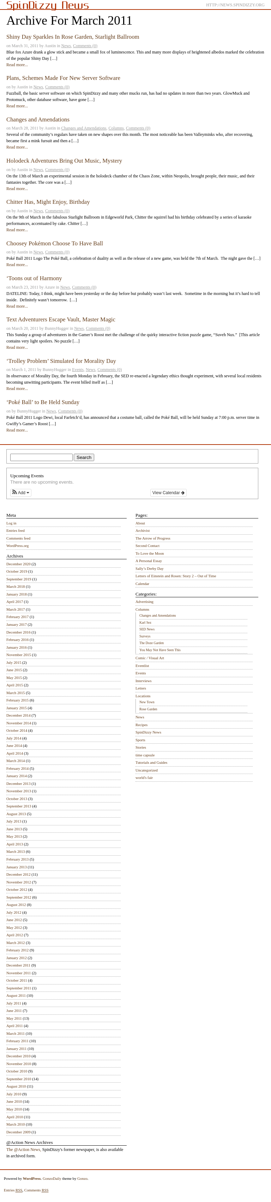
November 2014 (18, 723)
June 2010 (14, 1101)
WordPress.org (17, 545)
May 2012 (14, 927)
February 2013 (17, 859)
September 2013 (18, 806)
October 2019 (16, 571)
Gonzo (82, 1178)
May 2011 (14, 1018)
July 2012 (13, 912)
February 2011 (17, 1041)
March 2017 (15, 609)
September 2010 (18, 1079)
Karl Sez (145, 622)
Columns (116, 128)
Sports (140, 740)
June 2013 (14, 829)
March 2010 (15, 1124)
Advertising (144, 601)
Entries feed (15, 530)
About (140, 523)
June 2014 (14, 745)
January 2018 (16, 594)
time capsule (145, 755)
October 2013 (16, 799)
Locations (143, 696)
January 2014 (16, 776)
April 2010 (14, 1117)
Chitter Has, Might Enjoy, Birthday (48, 202)
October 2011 (16, 980)
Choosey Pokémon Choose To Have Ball (54, 243)
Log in (11, 523)
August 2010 (16, 1086)
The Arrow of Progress (153, 538)
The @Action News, (23, 1149)
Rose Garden (148, 709)
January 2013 (16, 867)
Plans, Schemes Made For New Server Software (63, 78)
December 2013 (18, 783)
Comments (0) (85, 45)
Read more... (17, 64)
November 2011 (18, 973)
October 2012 (16, 889)
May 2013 (14, 836)
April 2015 (14, 685)
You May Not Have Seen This (160, 650)
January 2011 (16, 1048)
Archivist (143, 530)
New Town (147, 702)
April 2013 (14, 844)
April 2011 (14, 1026)
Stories (141, 747)
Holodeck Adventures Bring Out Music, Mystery (64, 160)
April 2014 (14, 753)
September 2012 (18, 897)
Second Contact (147, 545)
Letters (141, 688)
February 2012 (17, 950)
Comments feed (18, 538)
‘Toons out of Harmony (34, 278)
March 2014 (15, 761)
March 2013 (15, 851)
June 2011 (14, 1010)
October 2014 (16, 730)
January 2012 (16, 958)
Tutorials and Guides (151, 762)
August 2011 (16, 995)
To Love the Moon (150, 553)
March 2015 (15, 693)
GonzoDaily (52, 1178)
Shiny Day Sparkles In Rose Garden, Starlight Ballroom (72, 36)
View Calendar (168, 492)
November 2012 (18, 882)
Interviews (144, 681)
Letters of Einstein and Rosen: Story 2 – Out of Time (176, 576)
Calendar (142, 583)
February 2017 (17, 617)
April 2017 (14, 601)
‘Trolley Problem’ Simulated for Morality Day (61, 361)
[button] (21, 492)
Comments (36, 1190)
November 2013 (18, 791)
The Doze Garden (151, 643)
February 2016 (17, 639)
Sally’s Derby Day (150, 568)
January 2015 (16, 708)
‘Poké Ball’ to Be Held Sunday (42, 402)
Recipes (141, 725)
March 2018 (15, 586)
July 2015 (13, 662)
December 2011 (18, 965)
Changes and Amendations (38, 119)
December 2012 (18, 874)
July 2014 (13, 738)
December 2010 (18, 1056)
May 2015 (14, 677)
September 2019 (18, 579)
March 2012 (15, 942)
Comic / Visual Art (150, 658)
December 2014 (18, 715)
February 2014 (17, 768)
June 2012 (14, 920)
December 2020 (18, 564)
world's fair (144, 777)
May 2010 (14, 1109)
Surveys (144, 636)
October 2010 (16, 1071)
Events (78, 369)
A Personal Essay (149, 561)
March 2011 (15, 1033)
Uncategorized (147, 770)
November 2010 (18, 1064)
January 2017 (16, 624)
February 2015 (17, 700)
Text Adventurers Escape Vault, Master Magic (60, 319)
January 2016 (16, 647)
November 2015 (18, 655)
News (66, 45)
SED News (147, 629)
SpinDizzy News (148, 732)
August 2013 (16, 814)
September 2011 (18, 988)
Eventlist (142, 665)
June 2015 (14, 670)
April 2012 (14, 935)
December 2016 (18, 632)
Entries (13, 1190)
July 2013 (13, 821)
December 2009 (18, 1132)
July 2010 (13, 1094)
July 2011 (13, 1003)
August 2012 (16, 904)
